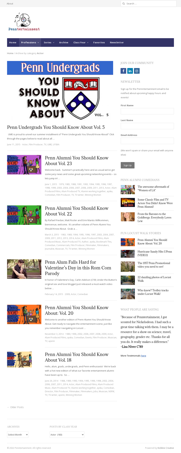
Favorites (99, 42)
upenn (51, 341)
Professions (28, 42)
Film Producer (36, 144)
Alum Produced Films (92, 238)
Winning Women (93, 194)
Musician (59, 248)
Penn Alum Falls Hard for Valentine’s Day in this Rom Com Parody (78, 267)
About (10, 3)
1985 (67, 184)
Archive (63, 42)
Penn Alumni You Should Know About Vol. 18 (76, 357)
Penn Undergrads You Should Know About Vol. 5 (56, 127)
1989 (69, 234)
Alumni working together (93, 191)
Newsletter (117, 42)
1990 (74, 380)
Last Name (127, 120)
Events (88, 337)
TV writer (79, 194)
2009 (89, 187)
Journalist (49, 248)
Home (12, 42)
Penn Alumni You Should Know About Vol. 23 (76, 160)
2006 (71, 187)
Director (49, 391)
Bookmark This (103, 241)
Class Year (79, 42)
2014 (71, 238)
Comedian (50, 194)
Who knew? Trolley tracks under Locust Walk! (153, 292)
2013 (101, 187)
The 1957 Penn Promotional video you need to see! (154, 264)
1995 (97, 184)
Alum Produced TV (71, 191)
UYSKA (56, 144)
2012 (59, 238)
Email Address (129, 135)
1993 (85, 184)
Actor (25, 144)
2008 (83, 187)
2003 (59, 187)
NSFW (111, 391)
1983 (63, 234)
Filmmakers (103, 245)
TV (45, 144)
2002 (79, 333)
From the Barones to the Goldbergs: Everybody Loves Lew (154, 217)
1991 (79, 184)
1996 (103, 184)
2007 (77, 187)
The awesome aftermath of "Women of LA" (153, 188)
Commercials (63, 245)
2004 (65, 187)
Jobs (95, 391)
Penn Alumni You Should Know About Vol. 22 (76, 211)
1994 (91, 184)
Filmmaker (91, 245)
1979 (61, 184)
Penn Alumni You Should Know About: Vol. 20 (76, 310)
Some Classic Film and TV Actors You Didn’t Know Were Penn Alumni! (155, 203)
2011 (95, 187)
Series (47, 42)
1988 (73, 184)
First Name (127, 105)
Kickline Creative (166, 447)
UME (49, 144)
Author (85, 241)
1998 (47, 187)
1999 (53, 187)
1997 (109, 184)
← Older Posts (15, 407)
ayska (109, 191)
